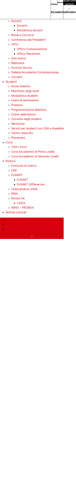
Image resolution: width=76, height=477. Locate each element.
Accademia (58, 12)
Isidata (54, 4)
